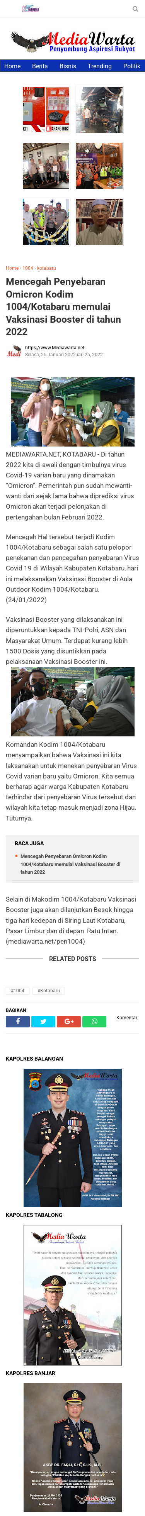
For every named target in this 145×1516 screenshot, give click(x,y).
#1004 (17, 990)
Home (12, 66)
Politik (131, 66)
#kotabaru (49, 990)
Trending (100, 66)
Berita (40, 66)
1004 (27, 268)
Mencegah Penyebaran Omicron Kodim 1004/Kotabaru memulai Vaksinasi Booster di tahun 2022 (63, 306)
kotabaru (46, 268)
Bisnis (68, 66)
